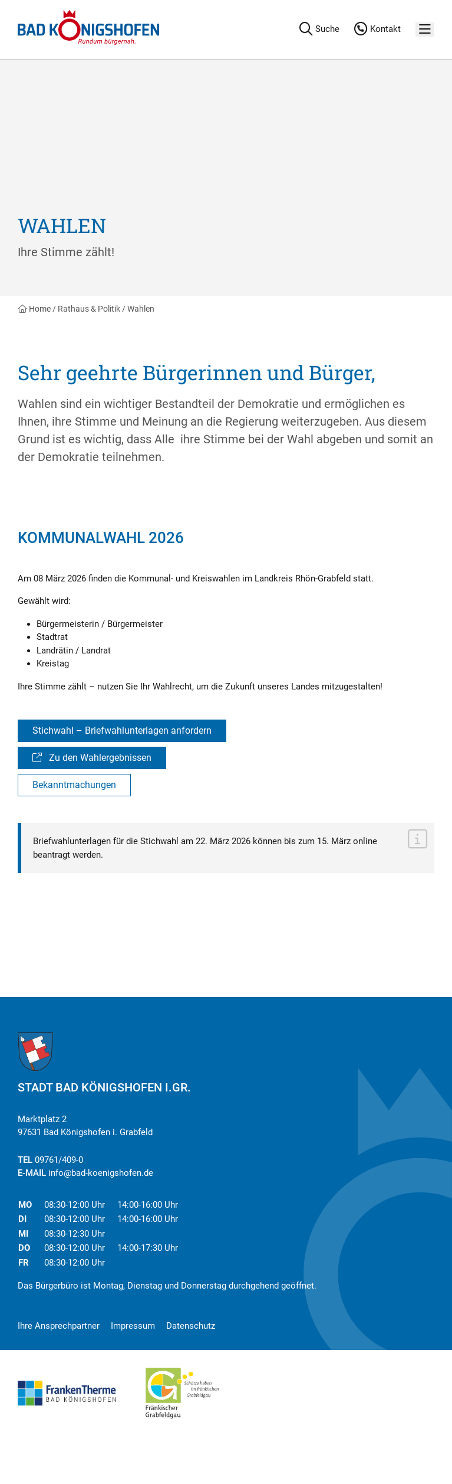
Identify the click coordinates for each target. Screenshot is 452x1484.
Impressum (133, 1325)
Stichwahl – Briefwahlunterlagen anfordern (122, 730)
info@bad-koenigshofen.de (100, 1173)
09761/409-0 (59, 1160)
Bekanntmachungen (74, 784)
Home (34, 308)
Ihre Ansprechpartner (59, 1325)
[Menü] (424, 29)
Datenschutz (190, 1325)
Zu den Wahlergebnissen (91, 757)
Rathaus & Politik (89, 308)
